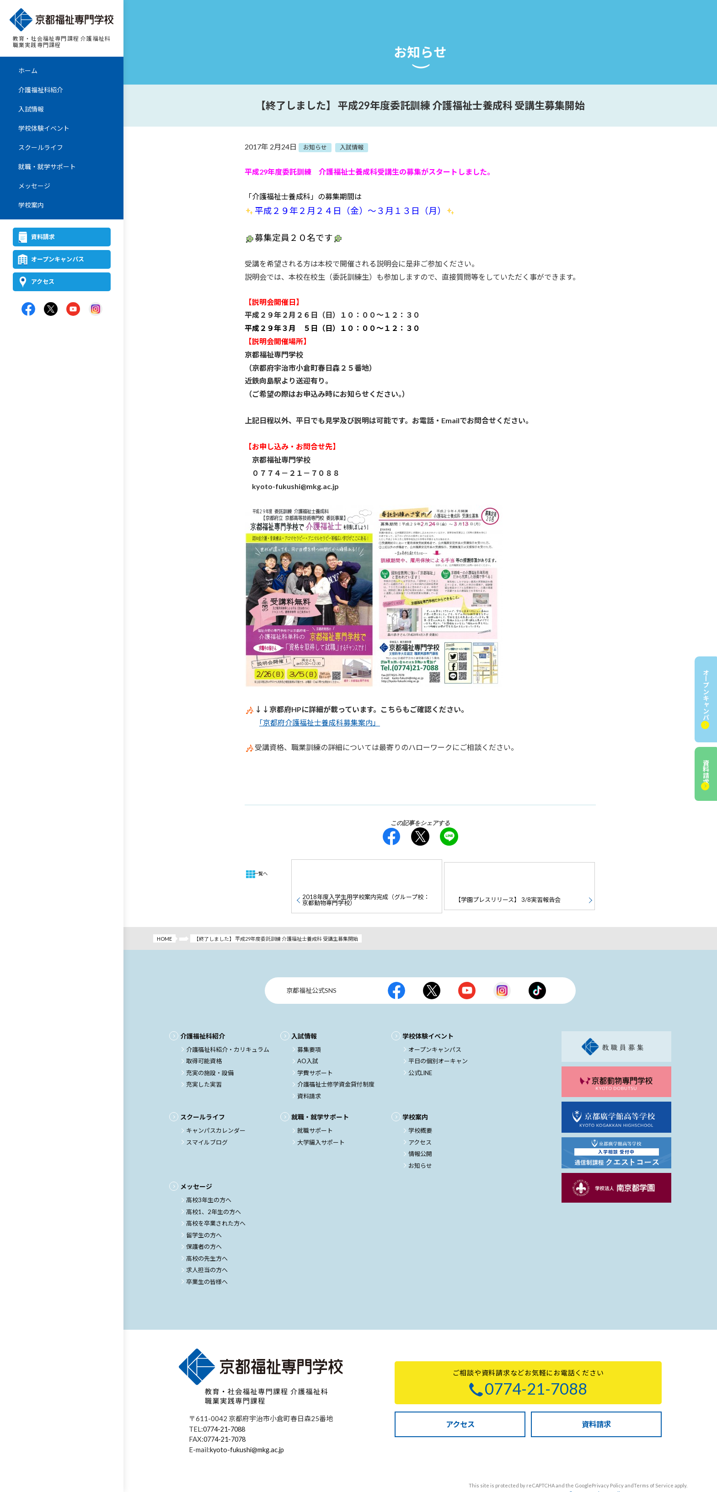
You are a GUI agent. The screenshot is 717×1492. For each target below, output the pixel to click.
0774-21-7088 (226, 1405)
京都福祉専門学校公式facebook (28, 310)
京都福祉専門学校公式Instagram (95, 310)
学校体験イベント (44, 129)
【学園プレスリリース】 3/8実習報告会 (506, 873)
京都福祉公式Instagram (502, 967)
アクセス (42, 283)
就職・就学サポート (47, 168)
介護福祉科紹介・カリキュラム (227, 1026)
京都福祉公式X (431, 967)
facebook (391, 836)
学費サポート (315, 1049)
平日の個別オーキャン (438, 1037)
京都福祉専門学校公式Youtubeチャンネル (73, 310)
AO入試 (307, 1037)
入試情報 (31, 110)
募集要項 (309, 1026)
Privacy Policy (608, 1462)
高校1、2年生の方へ (213, 1188)
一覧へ (264, 874)
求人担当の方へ (207, 1246)
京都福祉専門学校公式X (51, 310)
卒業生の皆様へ (207, 1258)
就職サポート (315, 1107)
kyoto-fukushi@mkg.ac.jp (248, 1426)
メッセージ (34, 187)
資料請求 (43, 238)
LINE (449, 836)
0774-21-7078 (226, 1416)
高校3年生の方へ (208, 1176)
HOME (164, 915)
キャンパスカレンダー (216, 1107)
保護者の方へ (204, 1223)
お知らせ (420, 1142)
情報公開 (420, 1130)
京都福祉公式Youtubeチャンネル (467, 967)
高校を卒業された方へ (216, 1200)
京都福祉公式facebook (396, 967)
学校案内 (31, 206)
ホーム (27, 72)
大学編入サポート (321, 1119)
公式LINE (420, 1049)
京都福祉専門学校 (62, 20)
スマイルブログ (207, 1119)
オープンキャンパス (57, 260)
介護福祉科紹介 (40, 91)
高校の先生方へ (207, 1235)
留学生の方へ (204, 1211)
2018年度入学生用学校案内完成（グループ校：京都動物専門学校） (364, 873)
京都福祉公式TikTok (537, 967)
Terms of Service (654, 1462)
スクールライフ (40, 149)
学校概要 (420, 1107)
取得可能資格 (204, 1037)
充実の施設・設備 (210, 1049)
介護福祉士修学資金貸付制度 (336, 1061)
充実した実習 (204, 1061)
